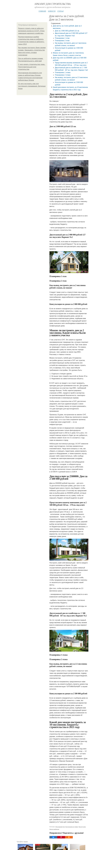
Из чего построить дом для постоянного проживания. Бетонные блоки (32, 86)
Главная (42, 11)
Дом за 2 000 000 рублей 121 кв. (67, 31)
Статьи (60, 11)
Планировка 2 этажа (62, 75)
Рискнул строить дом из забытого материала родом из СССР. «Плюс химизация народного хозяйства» (31, 31)
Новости (51, 11)
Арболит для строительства (52, 3)
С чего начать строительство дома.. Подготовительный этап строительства (31, 67)
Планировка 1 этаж (62, 38)
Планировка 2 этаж (62, 40)
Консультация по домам (71, 826)
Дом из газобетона (54, 829)
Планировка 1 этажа (62, 72)
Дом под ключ (82, 826)
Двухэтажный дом (60, 826)
